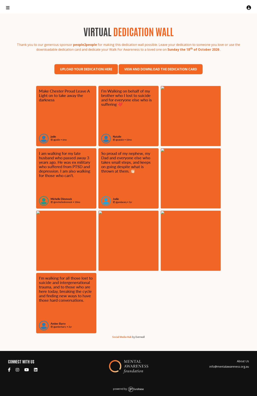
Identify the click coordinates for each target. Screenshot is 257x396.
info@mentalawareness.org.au (229, 366)
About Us (243, 361)
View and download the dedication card (160, 69)
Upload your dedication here (86, 69)
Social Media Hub (122, 337)
